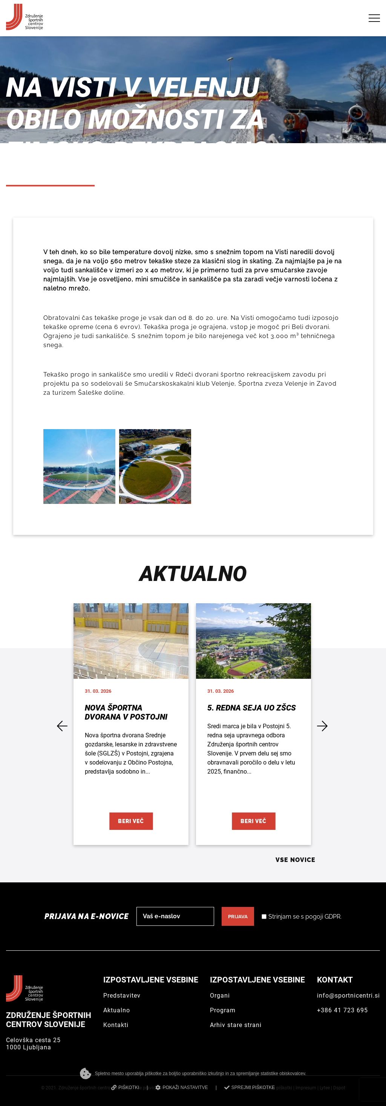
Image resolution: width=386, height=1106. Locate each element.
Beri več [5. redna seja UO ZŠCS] (253, 821)
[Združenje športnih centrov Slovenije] (24, 27)
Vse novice (296, 859)
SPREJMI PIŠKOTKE (249, 1087)
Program (223, 1010)
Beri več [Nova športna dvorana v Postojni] (131, 821)
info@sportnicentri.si (348, 995)
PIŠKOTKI (125, 1087)
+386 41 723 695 (342, 1010)
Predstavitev (122, 995)
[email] (175, 916)
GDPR (332, 916)
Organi (220, 995)
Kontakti (116, 1025)
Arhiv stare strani (236, 1025)
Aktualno (116, 1010)
